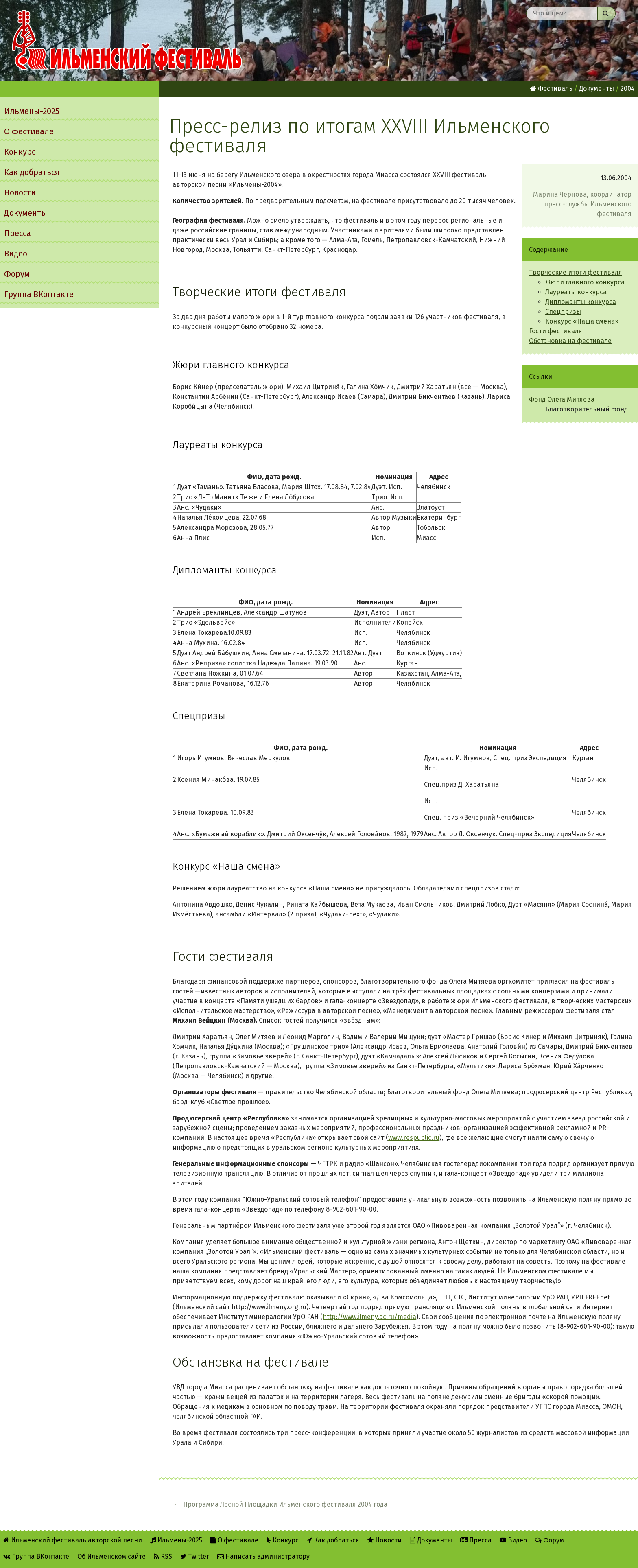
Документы (25, 213)
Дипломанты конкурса (580, 302)
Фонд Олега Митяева (561, 399)
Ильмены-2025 (31, 111)
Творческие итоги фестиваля (575, 272)
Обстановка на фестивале (570, 341)
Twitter (194, 1556)
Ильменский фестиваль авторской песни (127, 40)
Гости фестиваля (555, 331)
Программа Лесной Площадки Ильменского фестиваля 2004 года (285, 1504)
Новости (20, 192)
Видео (15, 253)
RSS (163, 1556)
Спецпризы (563, 311)
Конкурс (19, 152)
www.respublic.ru (413, 1138)
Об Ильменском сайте (111, 1556)
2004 (628, 88)
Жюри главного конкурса (585, 282)
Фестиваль (551, 88)
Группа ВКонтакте (39, 294)
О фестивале (29, 131)
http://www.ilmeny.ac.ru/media (369, 1317)
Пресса (17, 233)
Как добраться (31, 172)
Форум (17, 274)
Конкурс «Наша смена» (581, 321)
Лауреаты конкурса (576, 292)
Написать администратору (263, 1556)
